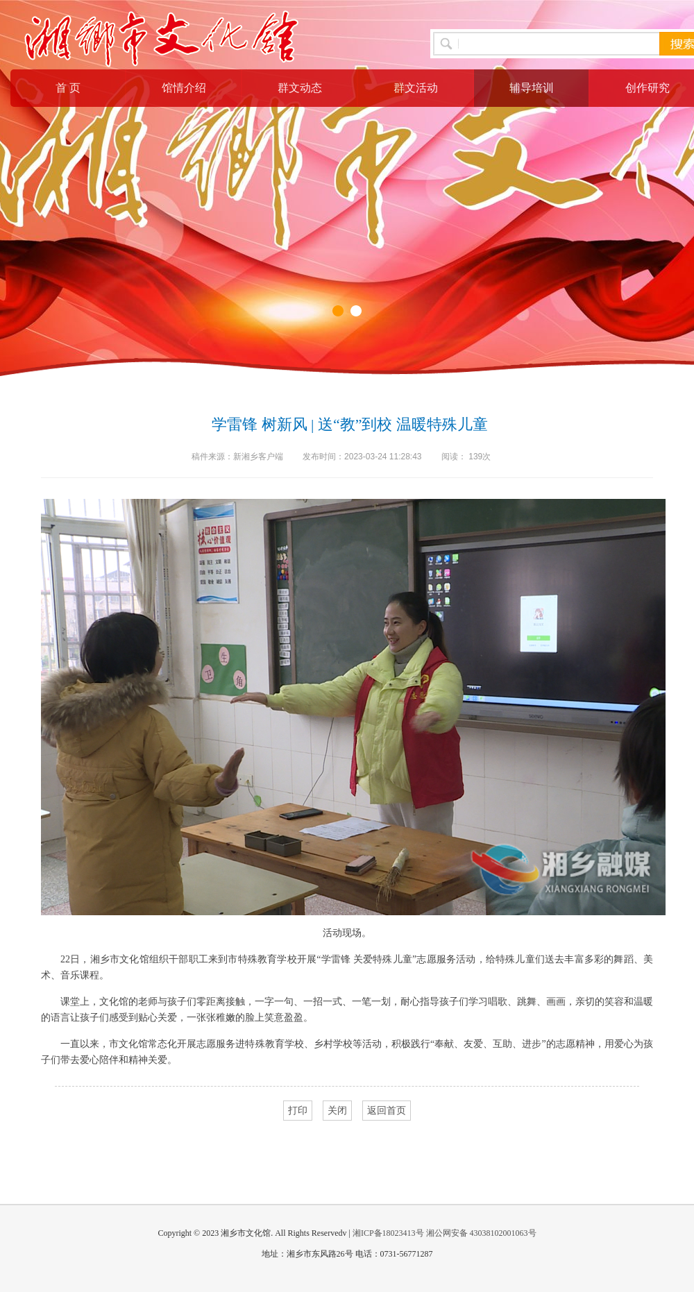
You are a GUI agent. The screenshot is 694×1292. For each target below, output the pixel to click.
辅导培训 (531, 88)
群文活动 (415, 88)
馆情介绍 (184, 88)
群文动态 (300, 88)
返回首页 (386, 1110)
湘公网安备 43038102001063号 (481, 1233)
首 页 (68, 88)
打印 (297, 1110)
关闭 (337, 1110)
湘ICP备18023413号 (388, 1233)
